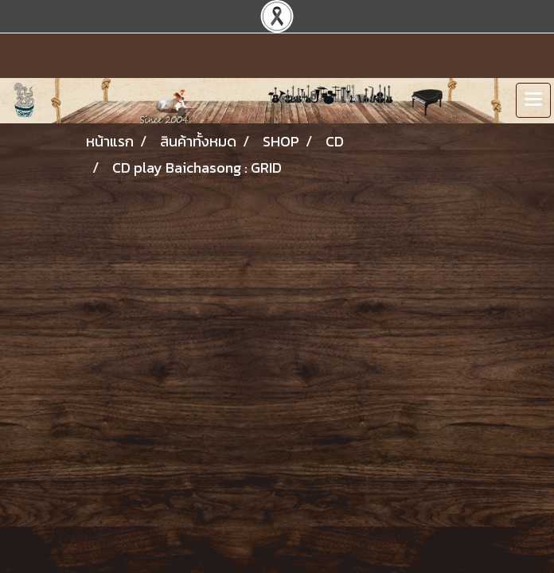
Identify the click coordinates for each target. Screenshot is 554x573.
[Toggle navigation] (533, 100)
